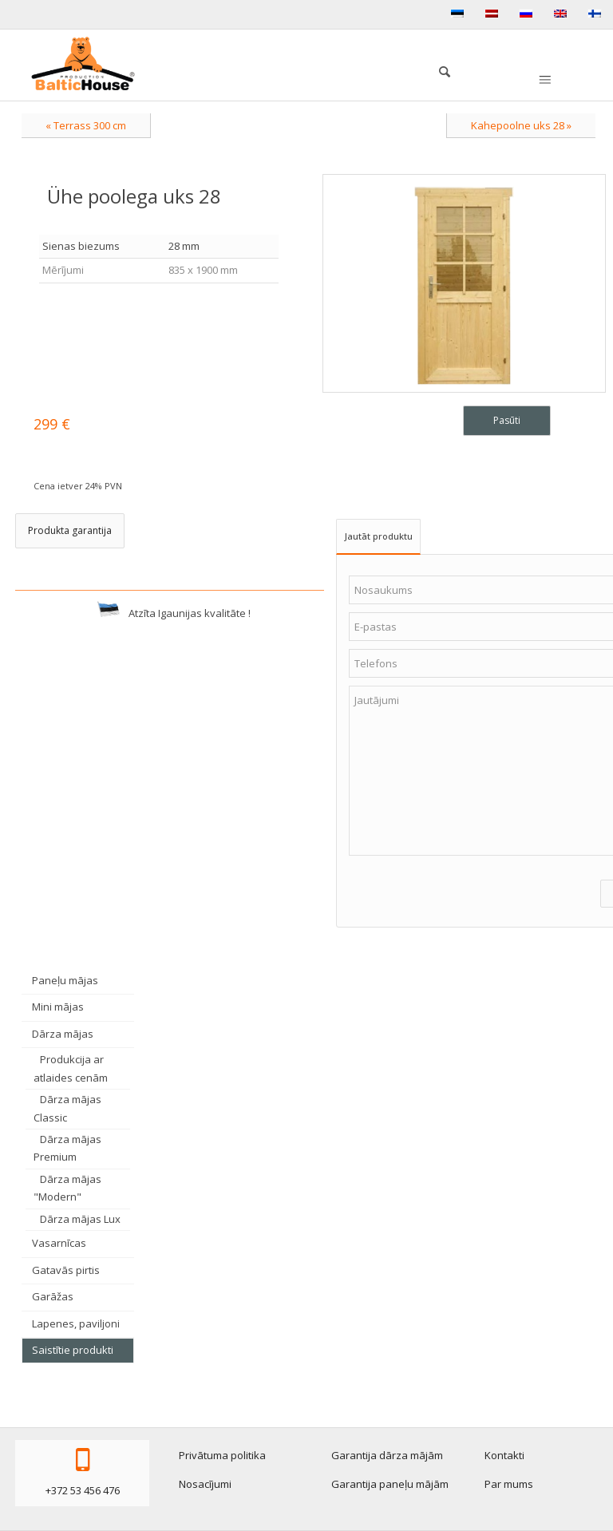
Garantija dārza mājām (387, 1455)
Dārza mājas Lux (80, 1219)
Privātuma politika (222, 1455)
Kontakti (504, 1455)
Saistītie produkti (72, 1350)
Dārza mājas (62, 1034)
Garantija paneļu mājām (390, 1484)
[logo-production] (83, 64)
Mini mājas (58, 1006)
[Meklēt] (436, 69)
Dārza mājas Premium (67, 1148)
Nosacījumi (205, 1484)
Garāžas (52, 1296)
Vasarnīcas (59, 1243)
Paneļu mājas (65, 980)
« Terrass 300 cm (85, 125)
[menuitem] (436, 69)
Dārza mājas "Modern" (67, 1188)
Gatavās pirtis (66, 1270)
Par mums (508, 1484)
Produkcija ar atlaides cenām (71, 1068)
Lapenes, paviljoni (76, 1323)
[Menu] (543, 80)
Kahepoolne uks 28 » (521, 125)
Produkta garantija (70, 530)
